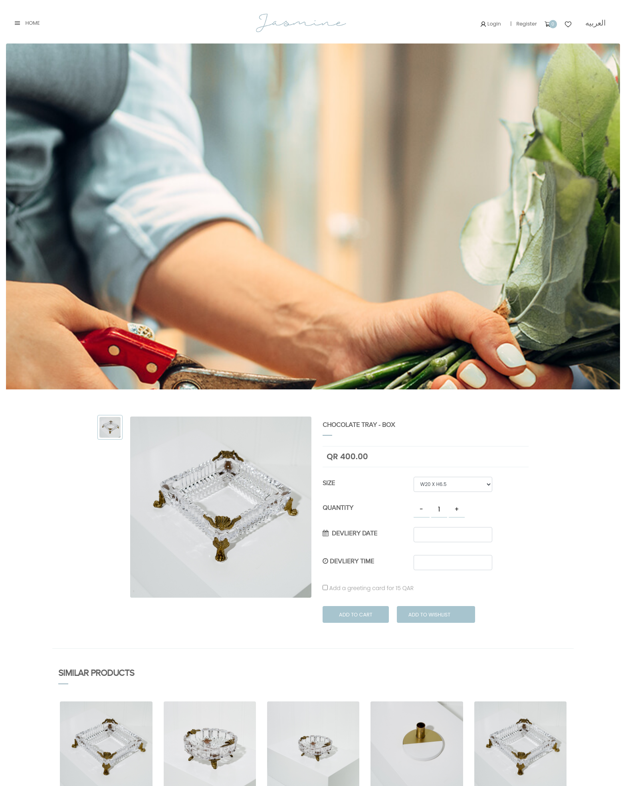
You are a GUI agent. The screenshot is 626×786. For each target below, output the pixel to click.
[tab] (110, 427)
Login (491, 23)
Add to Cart (355, 614)
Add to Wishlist (429, 614)
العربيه (595, 23)
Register (526, 23)
